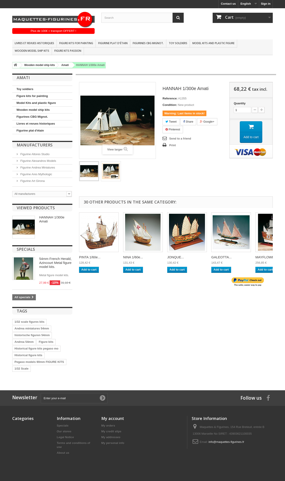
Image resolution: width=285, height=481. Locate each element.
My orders (108, 425)
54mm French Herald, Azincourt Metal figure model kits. (55, 263)
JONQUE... (175, 257)
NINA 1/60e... (133, 257)
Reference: (170, 98)
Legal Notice (65, 437)
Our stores (64, 431)
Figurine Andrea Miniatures (37, 167)
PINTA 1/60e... (89, 257)
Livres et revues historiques (34, 43)
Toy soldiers (178, 43)
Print (172, 145)
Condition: (170, 105)
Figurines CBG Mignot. (148, 43)
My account (112, 418)
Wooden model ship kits (32, 51)
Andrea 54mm (24, 341)
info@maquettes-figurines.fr (226, 442)
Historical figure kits (28, 355)
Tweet (171, 121)
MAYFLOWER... (267, 257)
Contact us (228, 3)
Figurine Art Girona (32, 181)
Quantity (240, 103)
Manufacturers (35, 145)
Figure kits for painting (76, 43)
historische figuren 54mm (32, 335)
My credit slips (111, 431)
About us (63, 452)
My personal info (112, 443)
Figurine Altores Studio (34, 154)
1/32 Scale (21, 368)
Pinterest (172, 129)
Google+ (207, 121)
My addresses (110, 437)
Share (188, 121)
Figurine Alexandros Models (38, 160)
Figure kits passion (67, 51)
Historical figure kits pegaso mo (36, 348)
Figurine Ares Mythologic (36, 174)
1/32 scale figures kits (29, 321)
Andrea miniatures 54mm (31, 328)
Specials (26, 249)
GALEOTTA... (221, 257)
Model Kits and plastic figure (213, 43)
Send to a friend (180, 138)
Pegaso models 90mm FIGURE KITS (39, 362)
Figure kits (46, 341)
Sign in (266, 3)
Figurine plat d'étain (113, 43)
